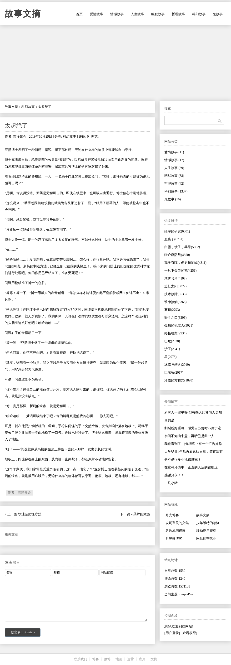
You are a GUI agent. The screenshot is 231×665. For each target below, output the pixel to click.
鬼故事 (218, 14)
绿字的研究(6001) (177, 231)
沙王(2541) (172, 349)
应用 (142, 659)
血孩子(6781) (173, 239)
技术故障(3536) (175, 294)
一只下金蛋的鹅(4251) (180, 270)
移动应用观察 (206, 531)
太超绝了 (16, 125)
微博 (107, 659)
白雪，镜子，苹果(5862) (182, 247)
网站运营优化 (206, 538)
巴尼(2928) (172, 341)
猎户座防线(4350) (177, 255)
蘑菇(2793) (172, 310)
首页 (79, 14)
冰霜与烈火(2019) (177, 364)
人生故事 (137, 14)
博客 (95, 659)
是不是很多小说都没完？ (182, 459)
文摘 (154, 659)
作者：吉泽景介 (19, 492)
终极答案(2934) (175, 333)
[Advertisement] (115, 63)
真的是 (169, 420)
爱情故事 (96, 14)
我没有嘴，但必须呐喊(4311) (185, 263)
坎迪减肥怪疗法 (29, 514)
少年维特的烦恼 (208, 523)
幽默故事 (158, 14)
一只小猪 (171, 483)
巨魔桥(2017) (173, 372)
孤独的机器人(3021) (178, 325)
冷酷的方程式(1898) (178, 380)
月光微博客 (174, 538)
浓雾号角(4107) (175, 278)
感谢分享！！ (174, 475)
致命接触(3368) (175, 302)
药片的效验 (141, 514)
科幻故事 (199, 14)
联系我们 (80, 659)
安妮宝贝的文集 (177, 523)
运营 (130, 659)
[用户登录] (172, 633)
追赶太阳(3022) (175, 286)
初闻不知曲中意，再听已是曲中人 (189, 436)
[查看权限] (189, 633)
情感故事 (117, 14)
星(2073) (170, 357)
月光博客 (172, 515)
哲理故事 (178, 14)
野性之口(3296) (175, 317)
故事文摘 (23, 14)
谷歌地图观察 (176, 531)
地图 (119, 659)
